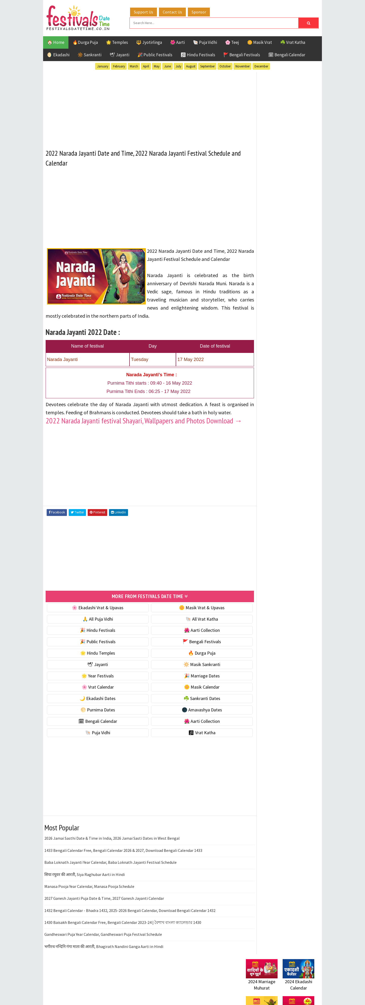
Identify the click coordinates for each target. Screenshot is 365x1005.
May (156, 65)
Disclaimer (253, 686)
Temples (269, 555)
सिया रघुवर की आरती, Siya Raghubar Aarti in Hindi (84, 897)
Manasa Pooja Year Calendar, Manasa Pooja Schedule (89, 908)
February (119, 65)
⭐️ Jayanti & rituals (263, 327)
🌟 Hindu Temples (93, 675)
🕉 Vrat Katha (188, 755)
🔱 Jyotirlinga (149, 41)
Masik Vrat (285, 529)
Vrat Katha (294, 555)
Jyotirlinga (257, 529)
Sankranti (256, 546)
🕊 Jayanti (119, 54)
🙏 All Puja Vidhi (93, 641)
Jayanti (290, 520)
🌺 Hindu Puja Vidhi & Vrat (270, 337)
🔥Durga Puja (85, 41)
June (167, 65)
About (249, 669)
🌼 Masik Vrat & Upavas (188, 630)
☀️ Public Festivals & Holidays (273, 348)
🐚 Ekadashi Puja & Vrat (268, 305)
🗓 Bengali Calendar (286, 54)
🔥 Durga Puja (188, 675)
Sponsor (203, 10)
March (134, 65)
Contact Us (177, 10)
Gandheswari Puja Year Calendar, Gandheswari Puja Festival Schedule (103, 957)
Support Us (148, 10)
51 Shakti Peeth (261, 502)
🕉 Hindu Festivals (197, 54)
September (207, 65)
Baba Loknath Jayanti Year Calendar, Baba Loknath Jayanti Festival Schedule (110, 884)
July (178, 65)
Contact (251, 678)
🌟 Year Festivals (93, 698)
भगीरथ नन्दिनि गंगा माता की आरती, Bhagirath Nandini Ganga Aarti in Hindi (103, 969)
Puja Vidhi (293, 538)
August (190, 65)
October (225, 65)
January (102, 65)
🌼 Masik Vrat (259, 41)
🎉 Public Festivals (154, 54)
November (242, 65)
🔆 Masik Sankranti (188, 687)
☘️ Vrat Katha (292, 41)
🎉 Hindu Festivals (93, 653)
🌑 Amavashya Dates (188, 732)
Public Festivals (262, 538)
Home (249, 661)
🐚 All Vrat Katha (188, 641)
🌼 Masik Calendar (188, 710)
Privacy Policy (256, 695)
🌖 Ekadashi (58, 54)
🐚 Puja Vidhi (205, 41)
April (146, 65)
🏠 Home (55, 41)
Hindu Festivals (261, 520)
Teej (250, 555)
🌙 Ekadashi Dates (93, 721)
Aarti (287, 502)
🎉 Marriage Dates (188, 698)
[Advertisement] (140, 106)
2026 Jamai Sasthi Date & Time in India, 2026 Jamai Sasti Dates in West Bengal (112, 861)
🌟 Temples (117, 41)
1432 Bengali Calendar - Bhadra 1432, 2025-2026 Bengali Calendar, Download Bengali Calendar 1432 (129, 933)
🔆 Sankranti (89, 54)
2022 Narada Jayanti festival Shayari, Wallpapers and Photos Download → (139, 439)
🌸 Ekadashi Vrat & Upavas (93, 630)
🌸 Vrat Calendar (93, 710)
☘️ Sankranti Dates (188, 721)
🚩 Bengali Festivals (241, 54)
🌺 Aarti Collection (188, 653)
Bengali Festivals (263, 511)
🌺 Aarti (177, 41)
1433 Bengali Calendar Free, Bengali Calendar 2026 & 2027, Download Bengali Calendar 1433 (123, 872)
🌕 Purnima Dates (93, 732)
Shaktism (281, 546)
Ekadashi (295, 511)
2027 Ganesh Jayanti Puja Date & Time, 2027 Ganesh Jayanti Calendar (104, 921)
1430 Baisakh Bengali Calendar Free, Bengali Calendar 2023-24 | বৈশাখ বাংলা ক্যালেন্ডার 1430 (122, 944)
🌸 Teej (232, 41)
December (261, 65)
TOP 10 (303, 546)
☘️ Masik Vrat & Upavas (267, 316)
